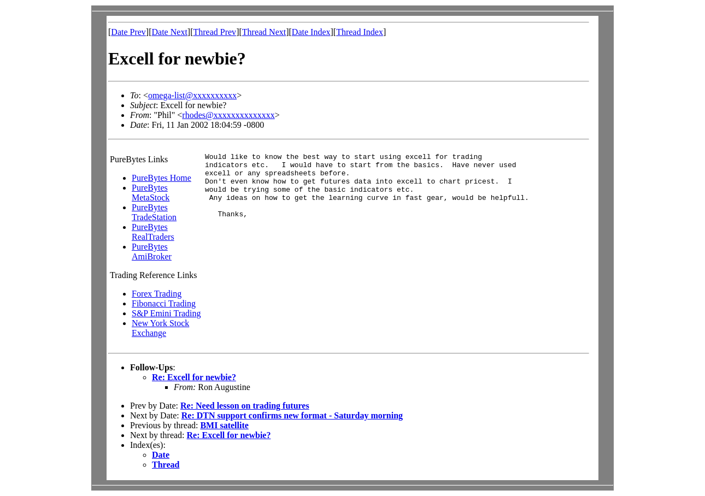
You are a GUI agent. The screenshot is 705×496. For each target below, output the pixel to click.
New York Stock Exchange (160, 328)
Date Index (311, 32)
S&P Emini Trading (166, 313)
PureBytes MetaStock (150, 192)
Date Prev (128, 32)
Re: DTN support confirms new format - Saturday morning (292, 415)
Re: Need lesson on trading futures (244, 405)
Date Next (169, 32)
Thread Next (264, 32)
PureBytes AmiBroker (152, 251)
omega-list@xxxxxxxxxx (192, 95)
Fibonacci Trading (164, 303)
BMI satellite (224, 425)
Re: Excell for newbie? (194, 377)
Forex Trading (156, 293)
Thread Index (359, 32)
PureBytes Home (161, 177)
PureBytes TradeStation (154, 212)
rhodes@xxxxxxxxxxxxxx (228, 115)
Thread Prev (214, 32)
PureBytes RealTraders (153, 231)
